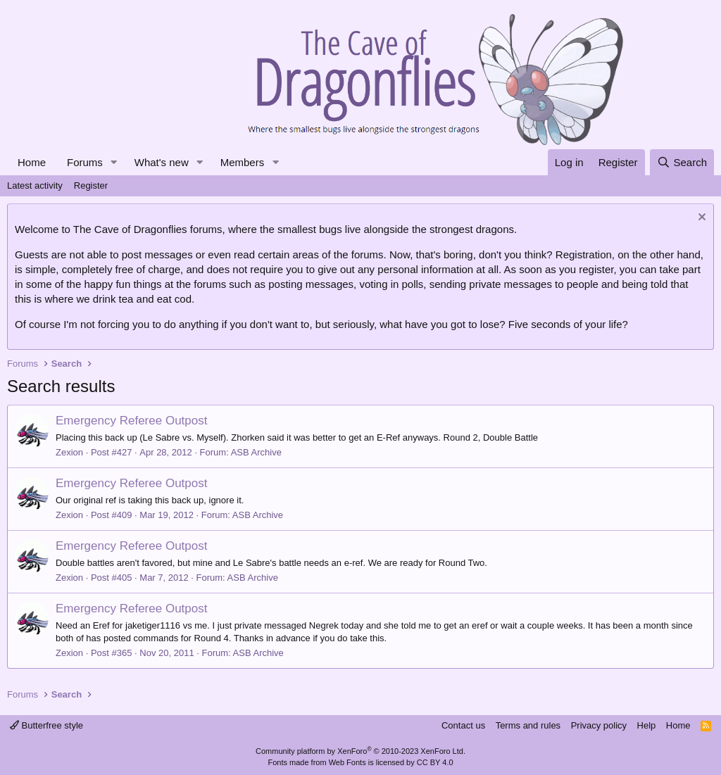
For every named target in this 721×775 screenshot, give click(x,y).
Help (646, 725)
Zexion (69, 452)
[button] (114, 162)
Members (242, 162)
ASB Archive (256, 452)
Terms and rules (528, 725)
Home (32, 162)
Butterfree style (46, 725)
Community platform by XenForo (360, 751)
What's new (161, 162)
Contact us (463, 725)
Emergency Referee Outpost (131, 420)
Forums (85, 162)
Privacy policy (599, 725)
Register (91, 185)
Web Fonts (347, 762)
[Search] (682, 162)
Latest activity (35, 185)
